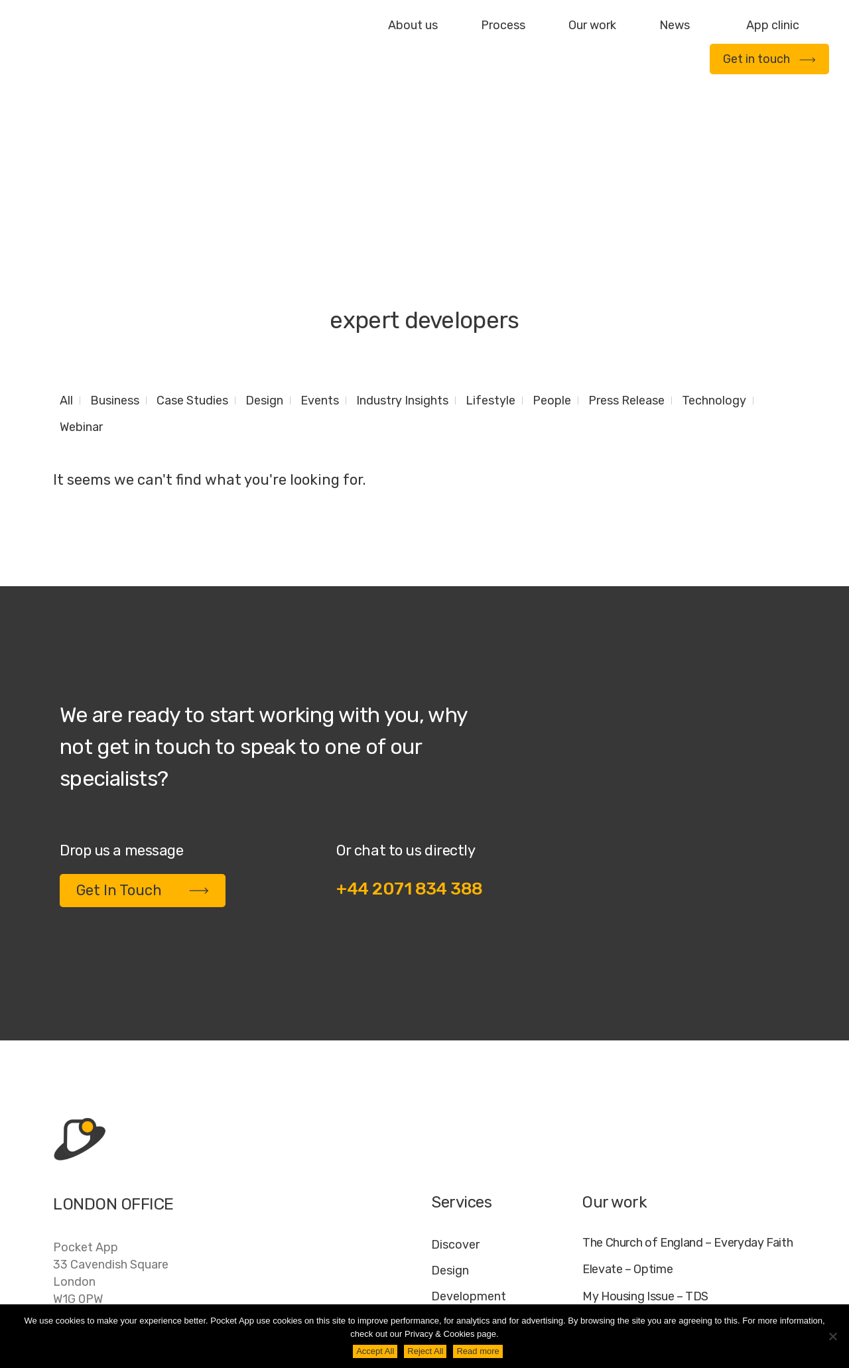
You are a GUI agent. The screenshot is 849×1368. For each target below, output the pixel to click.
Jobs (625, 1293)
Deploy (450, 1187)
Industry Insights (402, 265)
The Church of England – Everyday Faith (687, 1108)
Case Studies (192, 265)
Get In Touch (142, 755)
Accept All (375, 1351)
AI (783, 1293)
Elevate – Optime (627, 1134)
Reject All (425, 1351)
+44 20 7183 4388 (105, 1191)
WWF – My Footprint (635, 1215)
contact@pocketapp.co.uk (126, 1218)
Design (264, 265)
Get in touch (769, 59)
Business (114, 265)
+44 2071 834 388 (409, 753)
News (674, 25)
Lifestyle (490, 265)
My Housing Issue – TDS (645, 1161)
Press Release (626, 265)
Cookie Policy (727, 1293)
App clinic (772, 25)
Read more (477, 1351)
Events (319, 265)
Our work (592, 25)
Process (503, 25)
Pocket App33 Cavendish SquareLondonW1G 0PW (110, 1138)
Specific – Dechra (628, 1189)
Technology (714, 265)
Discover (455, 1109)
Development (468, 1161)
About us (413, 25)
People (552, 265)
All (66, 265)
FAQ (664, 1293)
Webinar (81, 291)
